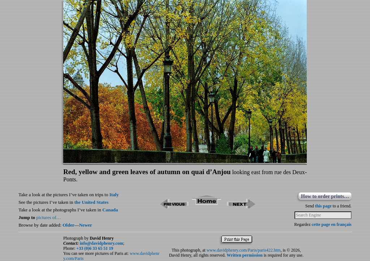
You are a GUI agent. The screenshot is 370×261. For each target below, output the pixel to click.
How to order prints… (325, 196)
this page (323, 206)
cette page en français (331, 224)
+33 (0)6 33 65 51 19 (94, 248)
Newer (85, 225)
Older (68, 225)
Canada (110, 209)
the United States (91, 202)
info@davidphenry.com (101, 243)
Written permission (244, 255)
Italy (114, 194)
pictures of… (48, 217)
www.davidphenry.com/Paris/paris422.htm (244, 250)
